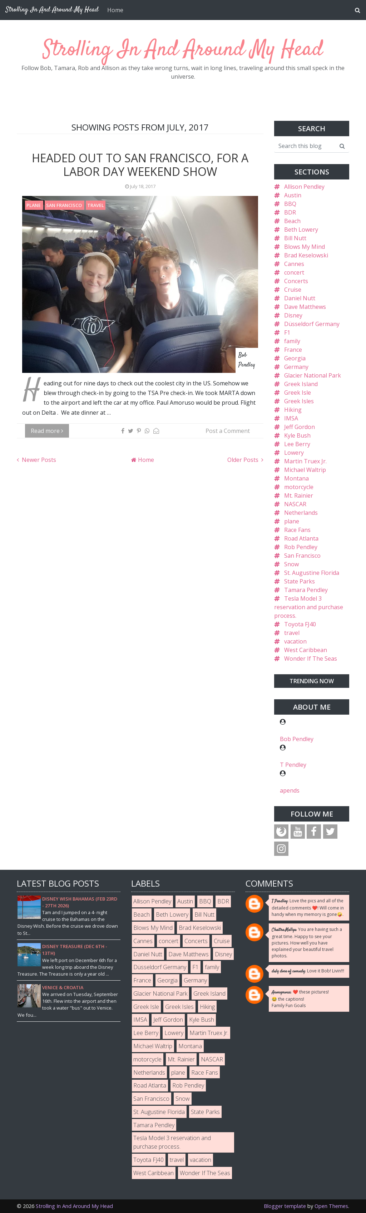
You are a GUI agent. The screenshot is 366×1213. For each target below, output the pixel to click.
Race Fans (297, 530)
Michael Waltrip (305, 470)
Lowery (294, 453)
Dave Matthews (305, 307)
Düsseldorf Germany (312, 324)
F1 (287, 332)
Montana (296, 478)
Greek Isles (299, 401)
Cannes (294, 264)
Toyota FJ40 (300, 624)
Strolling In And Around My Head (183, 50)
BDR (290, 212)
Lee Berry (297, 444)
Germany (296, 367)
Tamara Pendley (306, 590)
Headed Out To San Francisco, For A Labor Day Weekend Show (140, 164)
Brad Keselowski (306, 255)
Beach (292, 221)
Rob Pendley (300, 547)
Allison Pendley (304, 187)
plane (34, 205)
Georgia (295, 358)
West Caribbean (305, 650)
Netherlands (301, 513)
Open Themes (331, 1206)
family (292, 341)
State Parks (299, 581)
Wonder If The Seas (310, 658)
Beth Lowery (301, 229)
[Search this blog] (305, 146)
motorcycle (298, 487)
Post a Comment (228, 431)
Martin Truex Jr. (305, 461)
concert (294, 272)
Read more (47, 431)
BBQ (290, 204)
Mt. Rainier (298, 495)
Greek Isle (297, 392)
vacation (295, 641)
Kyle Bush (297, 435)
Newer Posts (38, 460)
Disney (293, 315)
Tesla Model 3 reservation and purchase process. (308, 607)
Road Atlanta (301, 538)
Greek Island (301, 384)
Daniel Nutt (299, 298)
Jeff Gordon (299, 427)
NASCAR (295, 504)
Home (115, 10)
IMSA (291, 418)
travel (95, 205)
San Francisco (64, 205)
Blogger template (285, 1206)
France (293, 350)
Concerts (296, 281)
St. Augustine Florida (311, 573)
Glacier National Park (312, 375)
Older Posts (243, 460)
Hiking (293, 410)
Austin (292, 195)
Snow (291, 564)
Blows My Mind (304, 247)
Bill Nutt (295, 238)
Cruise (292, 290)
